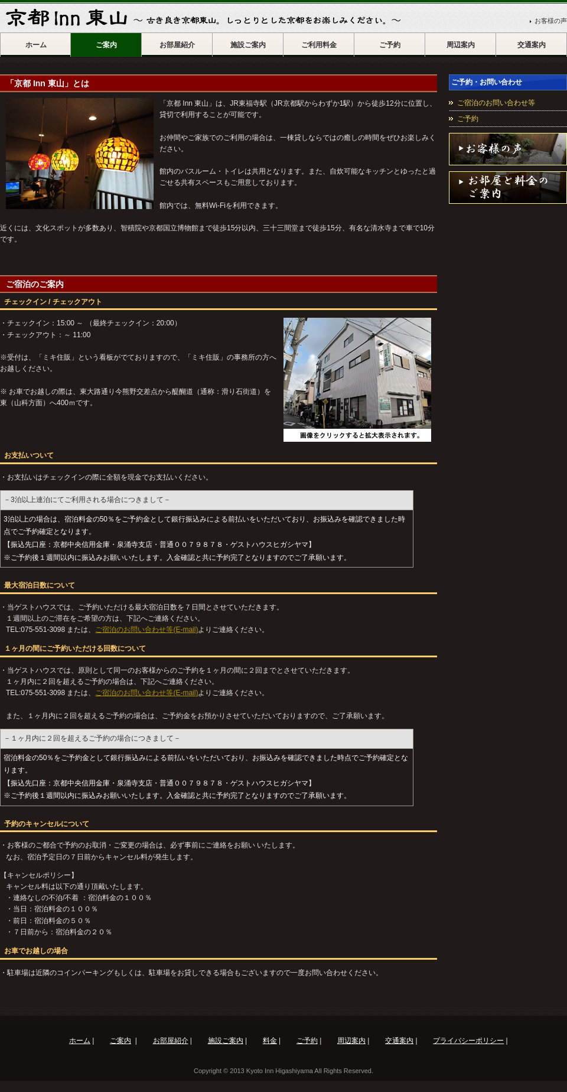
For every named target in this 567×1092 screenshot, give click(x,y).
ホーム (36, 45)
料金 (270, 1040)
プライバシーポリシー (468, 1040)
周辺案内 (461, 45)
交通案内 (531, 45)
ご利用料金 (319, 45)
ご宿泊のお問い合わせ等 (496, 103)
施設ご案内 (248, 45)
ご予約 (389, 45)
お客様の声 (551, 20)
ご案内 (106, 45)
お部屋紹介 (177, 45)
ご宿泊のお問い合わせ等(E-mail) (146, 629)
